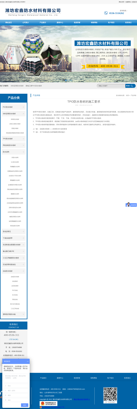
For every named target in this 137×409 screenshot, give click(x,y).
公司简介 (25, 22)
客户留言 (111, 22)
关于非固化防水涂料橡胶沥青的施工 (52, 132)
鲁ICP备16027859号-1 (82, 399)
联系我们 (128, 22)
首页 (127, 95)
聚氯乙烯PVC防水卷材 (34, 86)
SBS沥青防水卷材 (17, 86)
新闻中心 (60, 22)
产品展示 (43, 22)
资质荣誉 (77, 22)
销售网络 (94, 22)
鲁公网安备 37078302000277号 (52, 407)
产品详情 (133, 95)
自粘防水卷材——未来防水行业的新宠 (53, 129)
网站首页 (8, 22)
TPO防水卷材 (41, 112)
